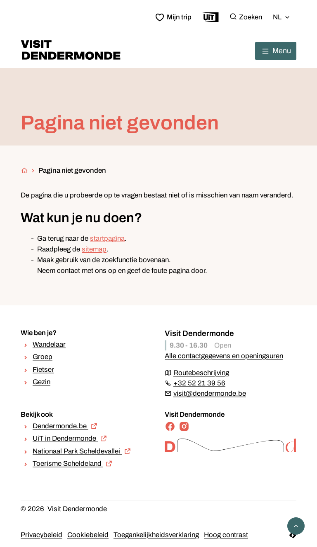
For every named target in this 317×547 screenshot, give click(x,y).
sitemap (94, 249)
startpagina (107, 238)
